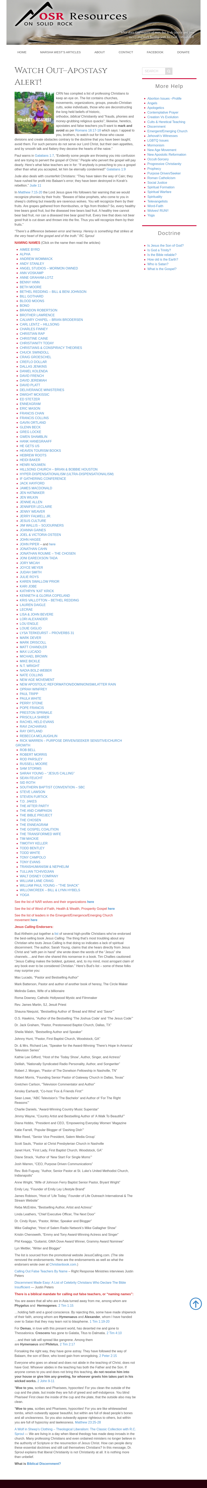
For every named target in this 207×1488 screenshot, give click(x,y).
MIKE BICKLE (30, 661)
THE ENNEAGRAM (34, 824)
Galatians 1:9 (116, 169)
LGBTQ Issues (158, 140)
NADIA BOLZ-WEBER (36, 670)
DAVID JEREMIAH (33, 380)
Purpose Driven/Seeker (164, 173)
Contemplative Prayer (162, 112)
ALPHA (25, 254)
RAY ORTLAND (31, 731)
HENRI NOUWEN (32, 464)
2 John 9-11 (46, 1381)
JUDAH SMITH (31, 572)
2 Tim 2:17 (67, 1344)
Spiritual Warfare (159, 192)
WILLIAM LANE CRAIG (37, 881)
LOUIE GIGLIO (31, 628)
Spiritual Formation (160, 187)
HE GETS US (29, 446)
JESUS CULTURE (33, 521)
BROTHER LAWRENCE (37, 315)
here (52, 544)
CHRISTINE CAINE (34, 338)
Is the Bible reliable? (161, 255)
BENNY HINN (30, 282)
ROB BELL (28, 750)
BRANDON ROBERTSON (38, 310)
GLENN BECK (30, 427)
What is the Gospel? (161, 269)
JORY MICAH (30, 563)
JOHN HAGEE (30, 539)
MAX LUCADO (30, 651)
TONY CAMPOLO (33, 857)
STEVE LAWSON (32, 792)
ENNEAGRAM (30, 404)
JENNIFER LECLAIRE (36, 506)
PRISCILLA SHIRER (34, 717)
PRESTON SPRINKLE (36, 712)
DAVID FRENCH (32, 376)
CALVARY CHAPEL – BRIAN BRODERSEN (51, 319)
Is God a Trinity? (159, 250)
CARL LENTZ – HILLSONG (39, 324)
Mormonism (155, 145)
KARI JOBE (28, 586)
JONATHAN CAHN (33, 549)
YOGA (24, 895)
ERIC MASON (30, 408)
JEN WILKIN (29, 497)
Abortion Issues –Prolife (164, 98)
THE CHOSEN (30, 820)
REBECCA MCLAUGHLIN (38, 736)
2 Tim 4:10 (114, 1333)
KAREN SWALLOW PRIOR (39, 581)
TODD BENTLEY (32, 848)
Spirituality (154, 196)
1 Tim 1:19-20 (100, 1321)
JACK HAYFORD (32, 483)
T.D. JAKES (28, 801)
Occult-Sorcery (158, 159)
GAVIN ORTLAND (33, 422)
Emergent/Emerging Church (167, 131)
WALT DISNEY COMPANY (39, 876)
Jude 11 (35, 185)
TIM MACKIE (29, 838)
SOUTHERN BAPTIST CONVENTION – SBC (52, 787)
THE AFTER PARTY (34, 806)
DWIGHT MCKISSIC (34, 394)
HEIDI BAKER (30, 460)
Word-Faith (155, 206)
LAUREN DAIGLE (33, 605)
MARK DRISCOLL (33, 642)
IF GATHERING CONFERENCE (43, 478)
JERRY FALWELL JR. (35, 516)
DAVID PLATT (30, 385)
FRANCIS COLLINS (34, 418)
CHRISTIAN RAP (32, 333)
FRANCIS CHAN (32, 413)
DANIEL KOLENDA (34, 371)
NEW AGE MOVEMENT (37, 679)
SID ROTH (27, 782)
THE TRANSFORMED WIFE (40, 834)
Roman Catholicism (161, 178)
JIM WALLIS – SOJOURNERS (42, 525)
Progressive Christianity (164, 164)
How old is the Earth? (162, 259)
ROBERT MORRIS (33, 754)
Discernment (156, 126)
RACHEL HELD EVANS (37, 722)
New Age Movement (161, 150)
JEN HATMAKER (32, 493)
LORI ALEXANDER (34, 619)
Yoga (151, 215)
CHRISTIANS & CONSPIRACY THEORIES (51, 348)
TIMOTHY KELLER (34, 843)
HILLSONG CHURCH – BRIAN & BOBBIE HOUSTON (59, 469)
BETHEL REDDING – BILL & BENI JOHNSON (53, 291)
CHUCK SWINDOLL (34, 352)
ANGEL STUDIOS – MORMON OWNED (49, 268)
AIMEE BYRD (30, 249)
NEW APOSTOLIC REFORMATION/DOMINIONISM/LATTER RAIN (68, 684)
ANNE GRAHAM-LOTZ (36, 277)
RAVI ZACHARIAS (33, 726)
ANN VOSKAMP (31, 273)
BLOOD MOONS (32, 301)
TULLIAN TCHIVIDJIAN (37, 871)
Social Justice (157, 182)
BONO (24, 305)
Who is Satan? (157, 264)
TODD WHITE (30, 853)
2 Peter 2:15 (108, 1356)
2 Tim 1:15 (66, 1305)
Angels (152, 103)
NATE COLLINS (31, 675)
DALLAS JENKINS (33, 366)
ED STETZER (30, 399)
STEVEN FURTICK (34, 796)
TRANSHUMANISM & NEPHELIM (44, 866)
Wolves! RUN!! (158, 210)
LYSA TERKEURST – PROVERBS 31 (47, 633)
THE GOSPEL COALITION (39, 829)
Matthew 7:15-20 (30, 192)
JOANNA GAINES (33, 530)
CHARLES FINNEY (34, 329)
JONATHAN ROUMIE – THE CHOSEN (48, 553)
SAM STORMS (30, 768)
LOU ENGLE (29, 623)
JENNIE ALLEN (31, 502)
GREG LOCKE (30, 432)
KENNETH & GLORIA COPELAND (45, 595)
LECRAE (26, 609)
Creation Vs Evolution (162, 117)
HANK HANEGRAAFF (36, 441)
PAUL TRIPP (29, 694)
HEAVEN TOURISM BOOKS (40, 450)
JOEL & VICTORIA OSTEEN (40, 534)
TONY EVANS (30, 862)
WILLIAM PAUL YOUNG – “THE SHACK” (49, 885)
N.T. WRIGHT (30, 666)
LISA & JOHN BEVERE (36, 614)
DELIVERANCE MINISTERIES (42, 390)
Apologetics (155, 108)
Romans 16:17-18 (88, 130)
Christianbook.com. (63, 1264)
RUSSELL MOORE (34, 764)
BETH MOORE (31, 287)
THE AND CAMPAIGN (36, 810)
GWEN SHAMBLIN (33, 436)
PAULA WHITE (30, 698)
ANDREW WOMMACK (36, 259)
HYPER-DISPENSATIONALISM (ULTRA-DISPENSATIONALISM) (67, 474)
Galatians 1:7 (44, 155)
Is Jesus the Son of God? (165, 245)
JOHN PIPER (29, 544)
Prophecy (154, 168)
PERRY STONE (31, 703)
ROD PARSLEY (31, 759)
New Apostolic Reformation (166, 154)
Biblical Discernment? (44, 1463)
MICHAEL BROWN (33, 656)
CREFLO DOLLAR (33, 362)
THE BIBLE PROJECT (36, 815)
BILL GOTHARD (31, 296)
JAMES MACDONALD (36, 488)
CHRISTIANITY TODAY (37, 343)
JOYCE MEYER (31, 567)
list (56, 933)
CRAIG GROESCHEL (35, 357)
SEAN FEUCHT (31, 778)
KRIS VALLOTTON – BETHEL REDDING (49, 600)
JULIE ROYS (29, 577)
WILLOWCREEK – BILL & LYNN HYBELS (50, 890)
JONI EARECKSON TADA (39, 558)
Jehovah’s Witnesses (162, 136)
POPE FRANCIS (32, 708)
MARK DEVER (30, 638)
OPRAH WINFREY (33, 689)
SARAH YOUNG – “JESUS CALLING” (47, 773)
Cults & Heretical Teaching (166, 122)
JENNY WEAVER (32, 511)
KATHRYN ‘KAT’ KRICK (37, 591)
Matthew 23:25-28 (88, 1422)
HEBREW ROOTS (33, 455)
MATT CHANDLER (33, 647)
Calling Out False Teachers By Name (41, 1271)
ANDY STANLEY (32, 263)
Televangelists (157, 201)
